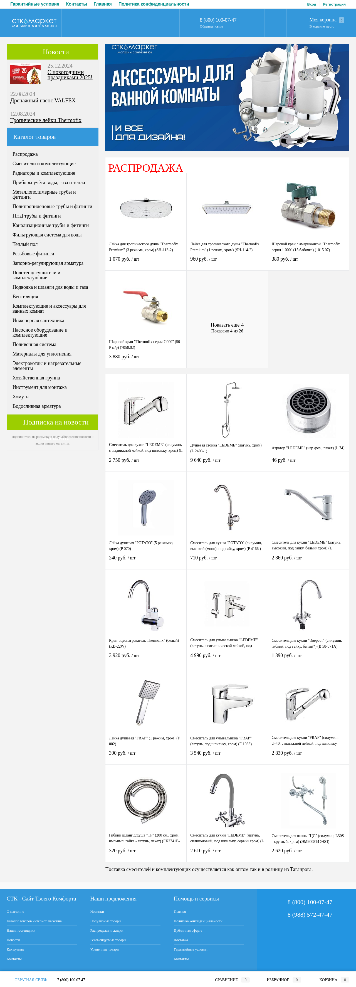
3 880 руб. (146, 360)
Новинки (97, 911)
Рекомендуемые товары (108, 940)
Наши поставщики (21, 930)
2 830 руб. (308, 756)
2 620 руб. (308, 854)
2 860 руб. (308, 561)
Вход (311, 4)
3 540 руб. (227, 756)
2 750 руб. (146, 463)
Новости (56, 52)
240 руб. (146, 561)
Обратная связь (211, 26)
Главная (19, 4)
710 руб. (227, 561)
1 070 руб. (146, 262)
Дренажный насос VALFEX (43, 100)
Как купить (15, 949)
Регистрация (334, 4)
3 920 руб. (146, 659)
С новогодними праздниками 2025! (70, 75)
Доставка (171, 4)
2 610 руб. (227, 854)
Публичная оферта (133, 4)
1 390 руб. (308, 659)
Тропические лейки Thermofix (45, 120)
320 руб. (146, 854)
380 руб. (308, 262)
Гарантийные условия (190, 949)
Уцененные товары (104, 949)
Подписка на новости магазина (55, 424)
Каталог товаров (52, 137)
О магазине (15, 911)
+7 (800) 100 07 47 (70, 980)
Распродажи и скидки (106, 930)
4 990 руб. (227, 659)
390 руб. (146, 756)
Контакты (14, 959)
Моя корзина (327, 20)
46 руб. (308, 463)
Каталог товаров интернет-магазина (34, 921)
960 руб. (227, 262)
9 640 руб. (227, 463)
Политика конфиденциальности (70, 4)
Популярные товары (105, 921)
